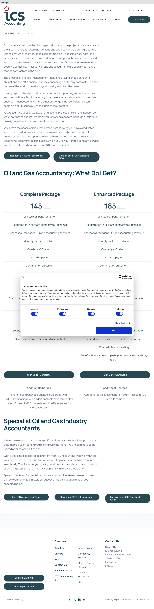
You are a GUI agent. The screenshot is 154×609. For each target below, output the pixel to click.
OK (113, 331)
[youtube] (142, 10)
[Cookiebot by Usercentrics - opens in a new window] (121, 277)
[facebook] (129, 10)
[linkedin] (138, 10)
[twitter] (133, 10)
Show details (121, 323)
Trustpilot (6, 2)
